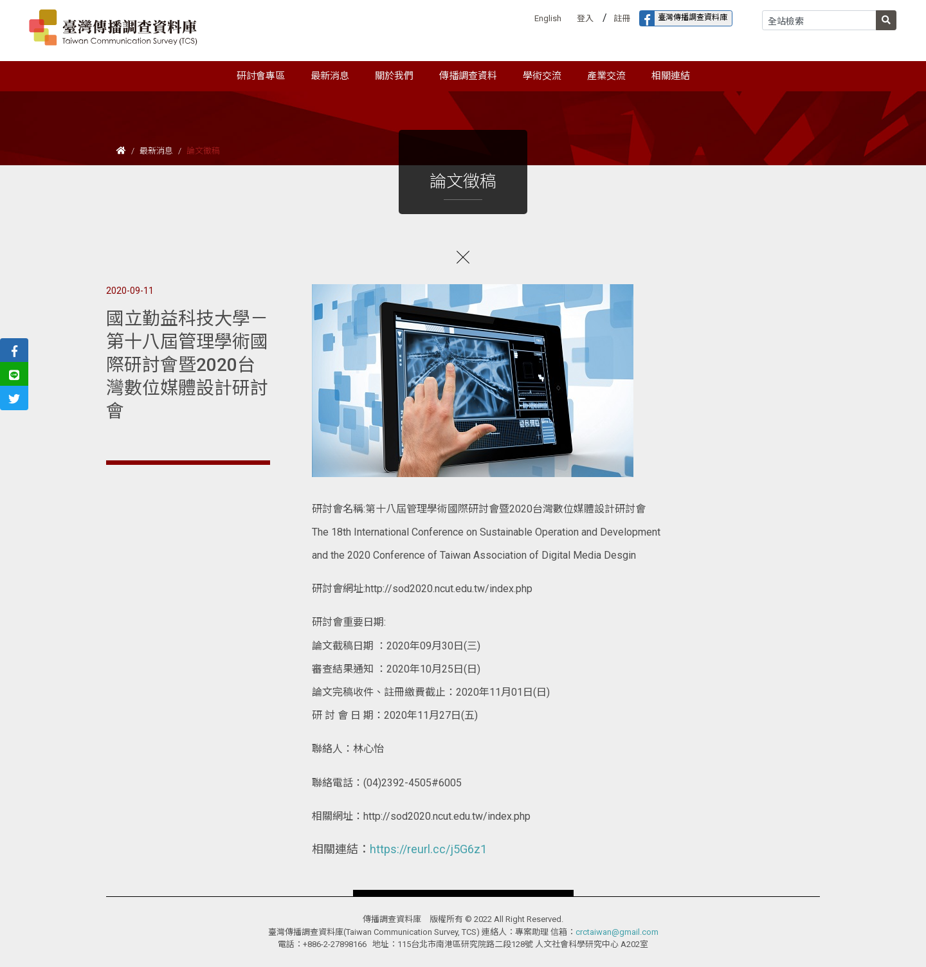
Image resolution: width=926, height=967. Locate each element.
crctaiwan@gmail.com (617, 932)
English (547, 18)
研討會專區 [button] (261, 76)
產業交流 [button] (606, 76)
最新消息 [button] (330, 76)
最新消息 (156, 151)
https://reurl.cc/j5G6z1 (428, 849)
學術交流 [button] (542, 76)
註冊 (621, 18)
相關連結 (670, 76)
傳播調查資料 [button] (468, 76)
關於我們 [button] (394, 76)
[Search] (819, 20)
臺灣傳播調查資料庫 (683, 18)
